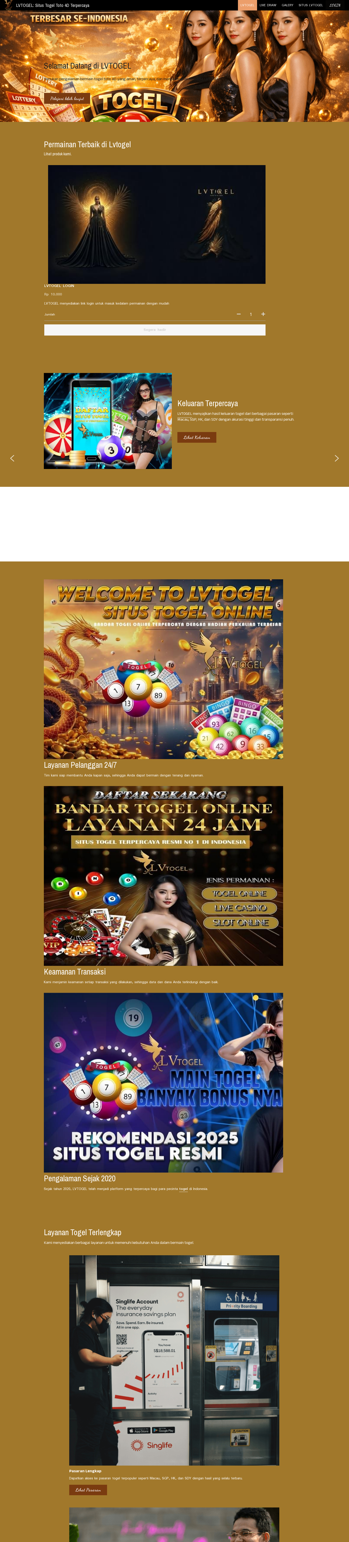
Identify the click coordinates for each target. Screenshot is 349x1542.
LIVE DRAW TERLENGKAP (141, 1463)
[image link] (8, 5)
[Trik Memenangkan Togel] (263, 1395)
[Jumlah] (257, 202)
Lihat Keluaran (196, 324)
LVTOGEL (184, 301)
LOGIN (335, 5)
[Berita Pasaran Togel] (85, 1394)
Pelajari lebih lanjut (67, 98)
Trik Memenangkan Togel (241, 1402)
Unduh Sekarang (237, 1058)
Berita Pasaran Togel (61, 1401)
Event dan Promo (147, 1396)
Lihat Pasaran (57, 1064)
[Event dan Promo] (174, 1389)
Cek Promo (144, 1058)
